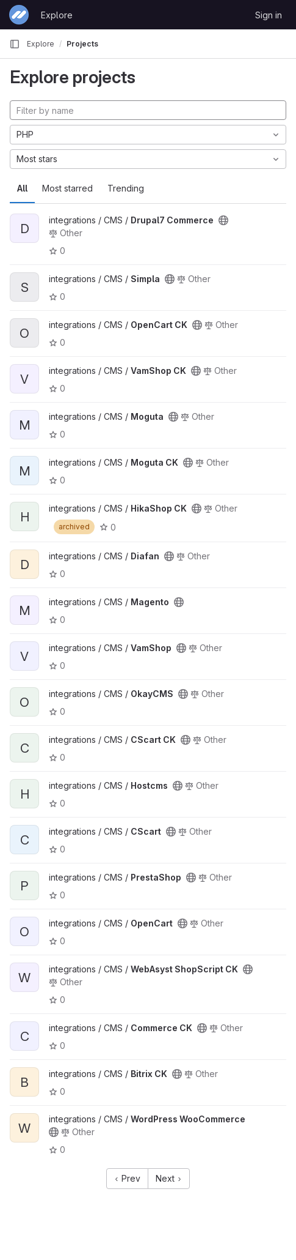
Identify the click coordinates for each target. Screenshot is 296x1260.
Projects (82, 43)
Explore (57, 15)
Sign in (268, 15)
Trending (125, 188)
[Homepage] (19, 14)
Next (169, 1178)
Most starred (67, 188)
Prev (127, 1178)
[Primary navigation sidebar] (14, 44)
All (22, 188)
